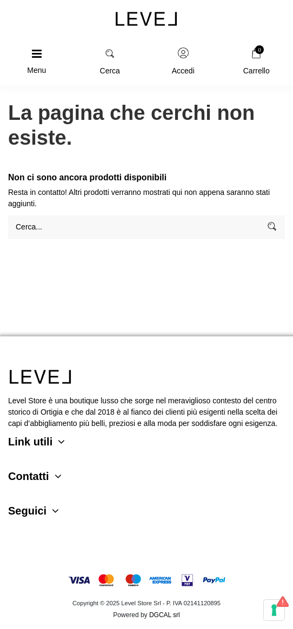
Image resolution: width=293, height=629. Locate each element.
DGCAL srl (164, 615)
